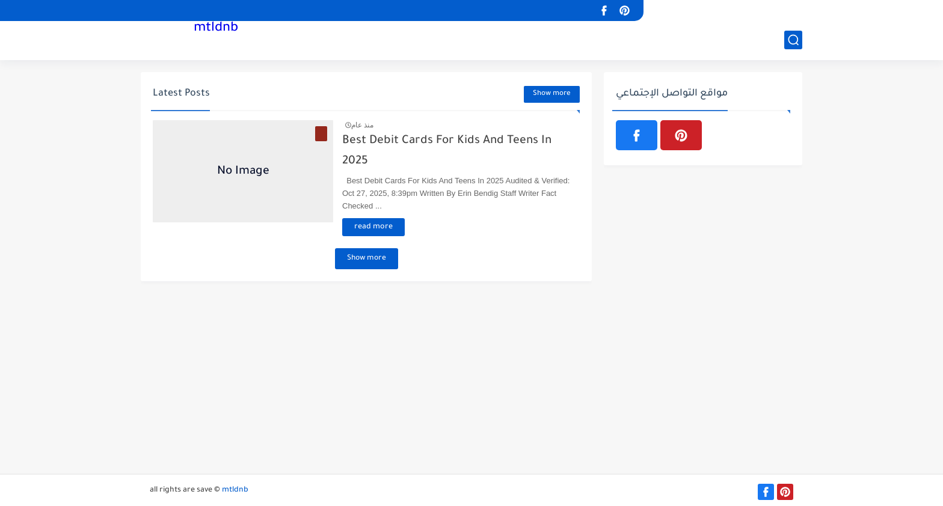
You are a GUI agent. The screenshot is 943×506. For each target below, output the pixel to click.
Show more (552, 94)
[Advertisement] (471, 383)
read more (373, 227)
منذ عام (362, 125)
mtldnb (216, 29)
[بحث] (793, 40)
